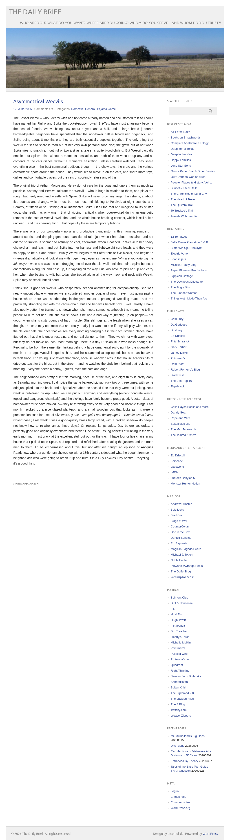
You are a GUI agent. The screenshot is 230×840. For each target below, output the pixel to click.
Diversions (177, 745)
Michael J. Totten (181, 554)
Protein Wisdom (181, 659)
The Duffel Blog (181, 571)
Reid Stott (177, 364)
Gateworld (177, 466)
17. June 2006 (22, 109)
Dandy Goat (178, 412)
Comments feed (181, 802)
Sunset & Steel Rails (184, 188)
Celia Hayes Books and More (189, 407)
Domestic (77, 109)
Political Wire (179, 653)
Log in (175, 791)
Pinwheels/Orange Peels (187, 565)
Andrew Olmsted (181, 504)
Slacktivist (177, 375)
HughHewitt (178, 620)
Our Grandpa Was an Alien (188, 177)
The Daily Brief (35, 12)
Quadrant (177, 665)
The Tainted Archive (183, 435)
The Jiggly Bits (180, 287)
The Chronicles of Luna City (189, 193)
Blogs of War (179, 521)
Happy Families (181, 160)
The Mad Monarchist (184, 429)
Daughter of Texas (182, 148)
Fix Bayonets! (179, 543)
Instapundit (178, 625)
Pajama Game (106, 109)
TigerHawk (178, 386)
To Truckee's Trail (182, 210)
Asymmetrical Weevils (38, 101)
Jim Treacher (179, 631)
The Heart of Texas (183, 199)
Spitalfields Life (180, 423)
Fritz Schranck (180, 341)
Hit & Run (177, 614)
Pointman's (178, 358)
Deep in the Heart (182, 154)
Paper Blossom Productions (189, 270)
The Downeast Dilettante (187, 281)
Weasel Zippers (181, 715)
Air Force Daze (180, 132)
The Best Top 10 (181, 380)
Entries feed (178, 796)
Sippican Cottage (182, 276)
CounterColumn (181, 526)
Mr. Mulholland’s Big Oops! (188, 736)
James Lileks (179, 352)
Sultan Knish (179, 687)
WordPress (210, 834)
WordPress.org (180, 808)
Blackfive (176, 515)
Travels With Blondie (184, 216)
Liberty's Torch (180, 637)
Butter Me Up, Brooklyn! (186, 248)
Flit (173, 608)
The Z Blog (178, 704)
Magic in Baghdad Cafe (186, 549)
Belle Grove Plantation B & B (189, 242)
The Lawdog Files (182, 698)
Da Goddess (179, 324)
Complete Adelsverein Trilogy (189, 143)
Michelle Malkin (181, 642)
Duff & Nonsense (182, 603)
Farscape (177, 461)
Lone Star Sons (181, 165)
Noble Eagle (179, 560)
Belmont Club (179, 597)
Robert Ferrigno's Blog (185, 369)
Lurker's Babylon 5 (183, 478)
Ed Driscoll (178, 335)
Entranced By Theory (184, 761)
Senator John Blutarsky (186, 676)
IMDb (174, 472)
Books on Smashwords (186, 137)
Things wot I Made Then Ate (189, 298)
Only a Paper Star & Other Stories (193, 171)
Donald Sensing (181, 537)
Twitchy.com (179, 710)
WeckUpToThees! (182, 577)
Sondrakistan (179, 682)
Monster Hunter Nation (185, 483)
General (90, 109)
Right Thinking (180, 670)
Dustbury (176, 330)
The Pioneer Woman (184, 293)
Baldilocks (177, 509)
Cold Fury (177, 319)
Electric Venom (180, 253)
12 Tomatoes (179, 236)
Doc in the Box (180, 532)
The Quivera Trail (182, 205)
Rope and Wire (180, 418)
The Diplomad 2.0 (182, 693)
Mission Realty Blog (183, 264)
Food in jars (178, 259)
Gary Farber (178, 347)
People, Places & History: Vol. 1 (191, 182)
